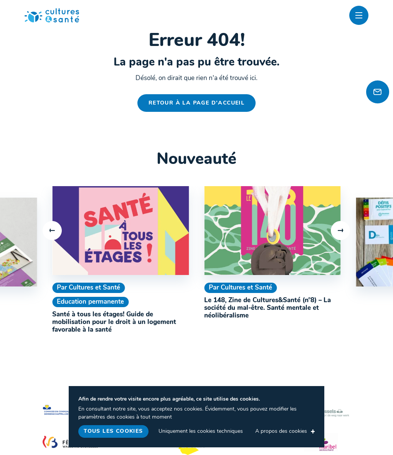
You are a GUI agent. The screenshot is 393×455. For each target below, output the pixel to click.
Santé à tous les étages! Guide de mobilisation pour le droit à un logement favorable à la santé (114, 322)
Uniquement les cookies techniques (201, 431)
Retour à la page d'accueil (196, 103)
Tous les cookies (113, 431)
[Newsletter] (377, 91)
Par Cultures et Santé (88, 288)
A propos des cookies (281, 431)
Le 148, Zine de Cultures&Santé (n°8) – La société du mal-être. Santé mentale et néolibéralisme (267, 308)
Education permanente (90, 302)
